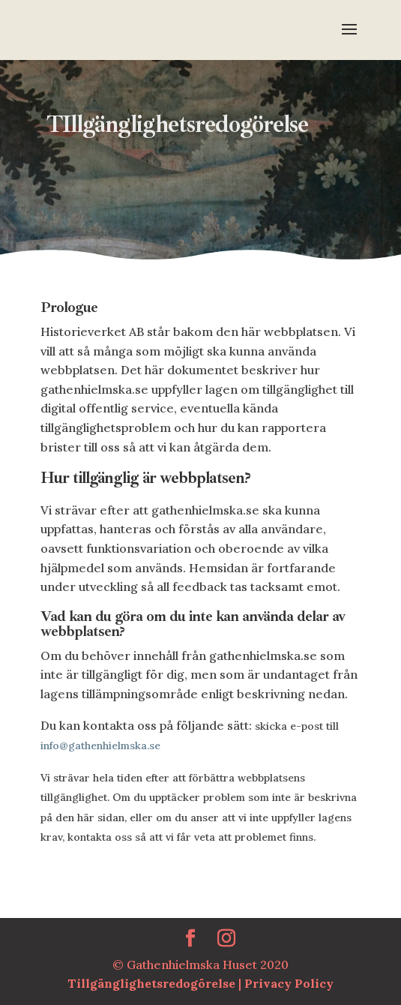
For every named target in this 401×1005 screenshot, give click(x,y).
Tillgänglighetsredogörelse (152, 983)
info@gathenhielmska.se (100, 745)
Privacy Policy (289, 983)
